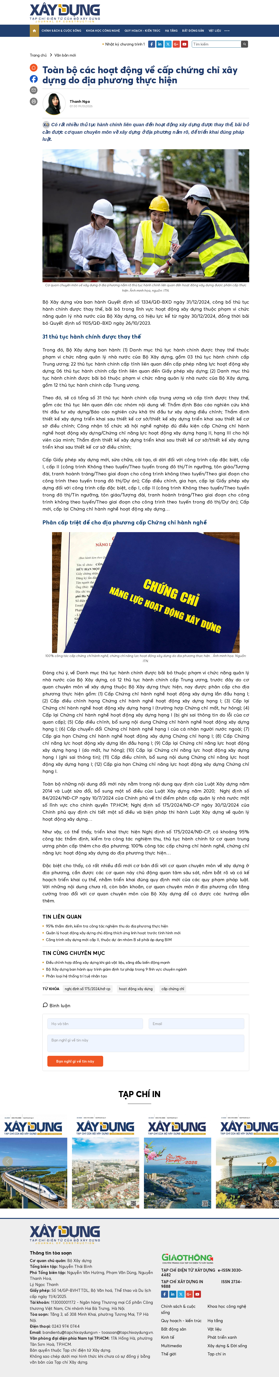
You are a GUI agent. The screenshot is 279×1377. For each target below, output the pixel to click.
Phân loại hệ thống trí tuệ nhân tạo (76, 976)
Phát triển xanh (222, 1337)
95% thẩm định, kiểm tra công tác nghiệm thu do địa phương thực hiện (107, 926)
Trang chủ (38, 55)
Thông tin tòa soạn (51, 1253)
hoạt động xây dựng (136, 989)
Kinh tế (167, 1337)
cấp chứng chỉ (173, 989)
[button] (227, 31)
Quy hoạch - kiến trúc (142, 30)
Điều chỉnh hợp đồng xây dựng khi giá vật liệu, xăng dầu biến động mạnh (108, 962)
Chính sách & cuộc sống (61, 30)
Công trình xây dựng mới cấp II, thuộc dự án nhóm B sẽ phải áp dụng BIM (109, 939)
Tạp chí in (216, 1353)
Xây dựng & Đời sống (227, 1345)
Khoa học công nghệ (103, 30)
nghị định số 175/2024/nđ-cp (88, 989)
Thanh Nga (80, 101)
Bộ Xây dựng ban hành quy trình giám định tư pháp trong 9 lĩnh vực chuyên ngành (116, 969)
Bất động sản (193, 30)
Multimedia (171, 1345)
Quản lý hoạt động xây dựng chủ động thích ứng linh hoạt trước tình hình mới (113, 933)
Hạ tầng (171, 30)
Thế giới (168, 1353)
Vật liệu (215, 30)
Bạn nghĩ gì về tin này (75, 1061)
